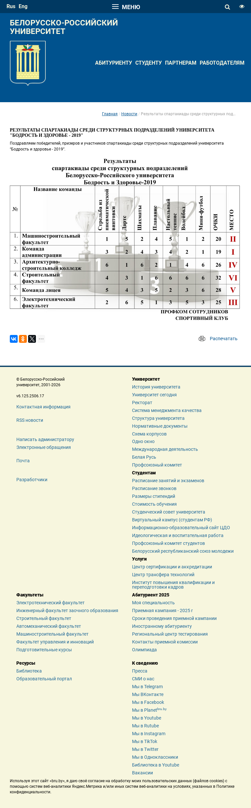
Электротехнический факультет (50, 602)
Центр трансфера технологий (163, 574)
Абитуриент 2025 (150, 595)
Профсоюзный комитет (157, 465)
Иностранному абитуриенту (162, 626)
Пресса (139, 671)
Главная (110, 114)
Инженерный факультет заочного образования (67, 610)
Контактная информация (43, 406)
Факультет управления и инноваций (55, 642)
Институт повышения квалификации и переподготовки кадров (173, 584)
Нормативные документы (160, 426)
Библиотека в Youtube (155, 765)
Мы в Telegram (147, 686)
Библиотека (29, 671)
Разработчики (31, 479)
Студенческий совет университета (168, 512)
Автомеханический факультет (48, 626)
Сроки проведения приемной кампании (174, 618)
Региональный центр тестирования (170, 634)
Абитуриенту (113, 63)
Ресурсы (25, 663)
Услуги (139, 559)
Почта (23, 460)
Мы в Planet (149, 710)
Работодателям (222, 63)
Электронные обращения (43, 447)
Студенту (148, 63)
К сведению (145, 663)
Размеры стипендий (153, 496)
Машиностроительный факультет (52, 634)
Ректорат (142, 402)
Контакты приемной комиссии (165, 642)
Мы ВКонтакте (147, 694)
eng (23, 6)
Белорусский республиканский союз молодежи (183, 551)
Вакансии (142, 772)
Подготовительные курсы (44, 649)
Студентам (144, 472)
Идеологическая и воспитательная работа (178, 535)
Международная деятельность (165, 449)
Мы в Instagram (148, 733)
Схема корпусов (149, 434)
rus (11, 6)
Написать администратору (45, 439)
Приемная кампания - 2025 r (162, 610)
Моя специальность (153, 602)
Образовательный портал (44, 678)
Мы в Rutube (145, 725)
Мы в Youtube (146, 718)
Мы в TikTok (144, 741)
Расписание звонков (154, 488)
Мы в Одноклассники (155, 757)
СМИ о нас (143, 678)
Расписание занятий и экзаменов (168, 480)
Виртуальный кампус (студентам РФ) (172, 519)
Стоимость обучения (154, 504)
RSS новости (29, 420)
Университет (146, 379)
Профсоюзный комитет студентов (168, 543)
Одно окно (143, 441)
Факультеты (29, 595)
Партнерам (180, 63)
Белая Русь (144, 457)
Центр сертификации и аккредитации (172, 566)
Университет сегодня (154, 394)
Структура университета (158, 418)
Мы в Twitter (145, 749)
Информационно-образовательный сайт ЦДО (181, 527)
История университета (156, 387)
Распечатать (224, 338)
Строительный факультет (43, 618)
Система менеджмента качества (167, 410)
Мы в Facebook (148, 702)
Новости (129, 114)
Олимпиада (144, 649)
